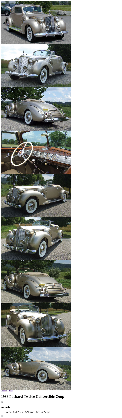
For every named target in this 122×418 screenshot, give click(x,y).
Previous (4, 391)
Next (10, 391)
